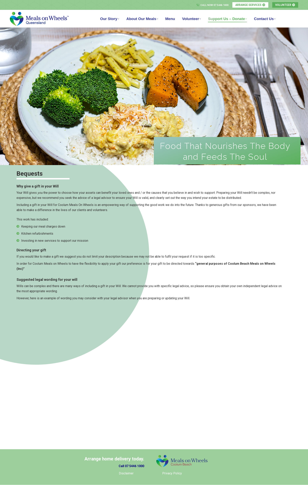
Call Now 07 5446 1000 (212, 5)
